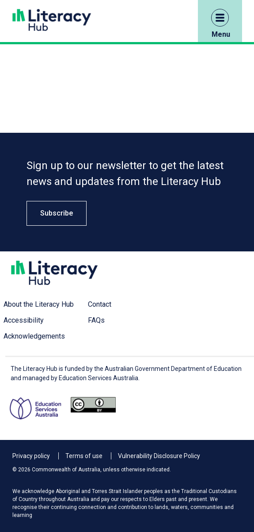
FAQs (96, 320)
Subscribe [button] (56, 213)
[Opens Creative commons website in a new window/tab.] (93, 408)
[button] (220, 18)
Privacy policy (31, 455)
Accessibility (24, 320)
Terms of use (83, 455)
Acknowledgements (34, 336)
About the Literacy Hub (39, 304)
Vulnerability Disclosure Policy (159, 455)
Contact (99, 304)
